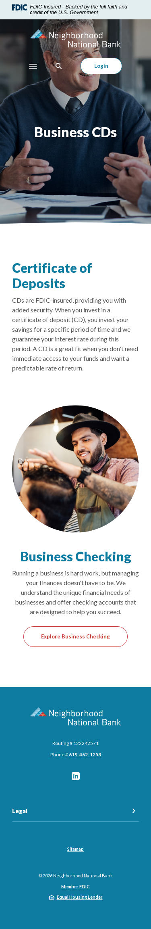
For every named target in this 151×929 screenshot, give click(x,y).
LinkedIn (76, 776)
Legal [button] (19, 810)
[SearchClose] (58, 66)
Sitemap (75, 849)
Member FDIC (75, 886)
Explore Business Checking (75, 636)
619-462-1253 (85, 754)
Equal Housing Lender (80, 897)
